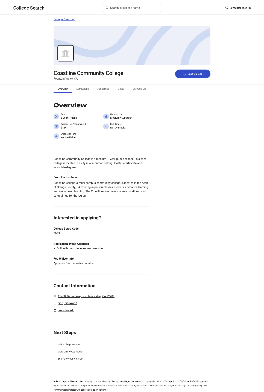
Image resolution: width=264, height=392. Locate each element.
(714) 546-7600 (67, 303)
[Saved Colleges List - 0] (238, 8)
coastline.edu (66, 310)
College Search (28, 8)
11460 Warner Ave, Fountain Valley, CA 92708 (86, 296)
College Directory (64, 19)
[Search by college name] (132, 8)
